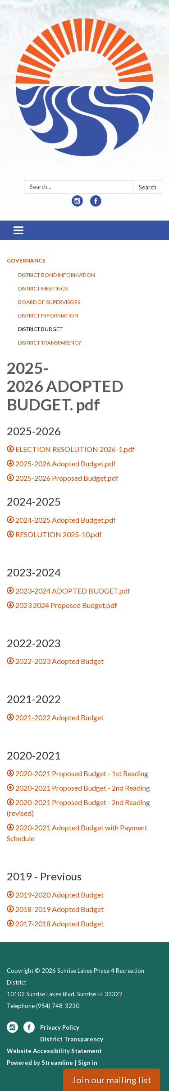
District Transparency (49, 342)
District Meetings (43, 288)
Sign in (87, 1062)
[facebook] (95, 203)
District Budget (40, 329)
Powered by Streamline (40, 1062)
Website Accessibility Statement (54, 1050)
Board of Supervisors (49, 302)
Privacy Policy (59, 1027)
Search (147, 187)
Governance (26, 260)
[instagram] (77, 203)
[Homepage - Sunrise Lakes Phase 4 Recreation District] (84, 92)
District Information (48, 315)
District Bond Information (56, 275)
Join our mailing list (111, 1079)
